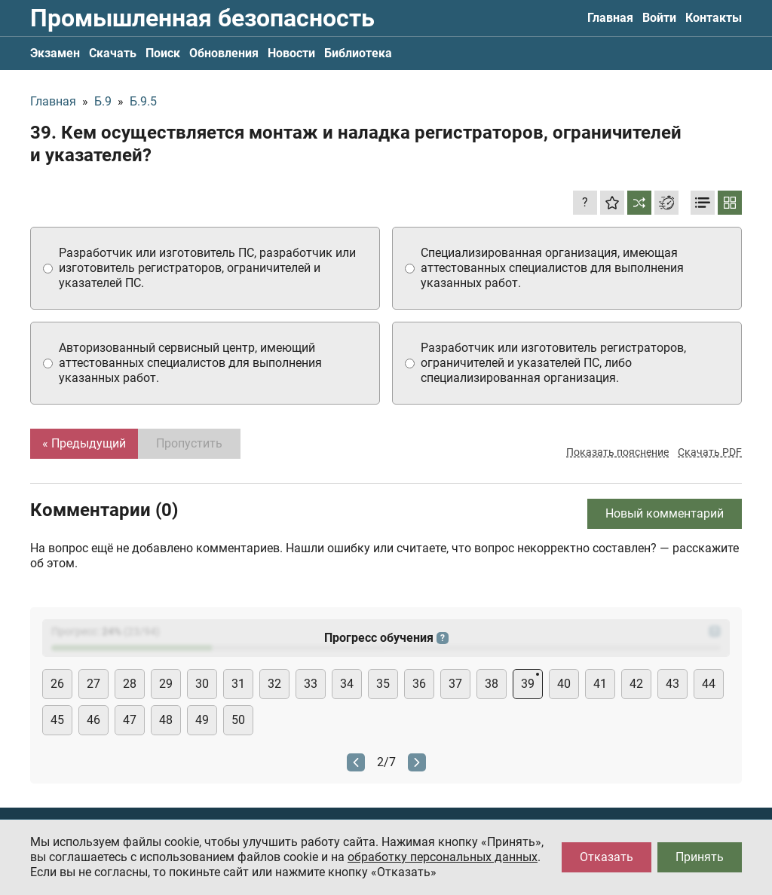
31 (238, 684)
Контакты (713, 18)
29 (166, 684)
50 (238, 720)
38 (491, 684)
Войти (659, 18)
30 (202, 684)
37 (455, 684)
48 (166, 720)
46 (93, 720)
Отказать (606, 857)
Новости (291, 53)
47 (129, 720)
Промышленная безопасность (202, 18)
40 (564, 684)
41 (600, 684)
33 (310, 684)
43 (672, 684)
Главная (610, 18)
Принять (700, 857)
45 (57, 720)
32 (274, 684)
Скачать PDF (710, 452)
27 (93, 684)
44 (708, 684)
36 (419, 684)
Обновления (224, 53)
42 (636, 684)
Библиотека (358, 53)
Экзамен (55, 53)
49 (202, 720)
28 (129, 684)
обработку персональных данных (443, 857)
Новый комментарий (664, 513)
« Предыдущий (84, 443)
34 (347, 684)
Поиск (163, 53)
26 (57, 684)
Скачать (112, 53)
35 (383, 684)
